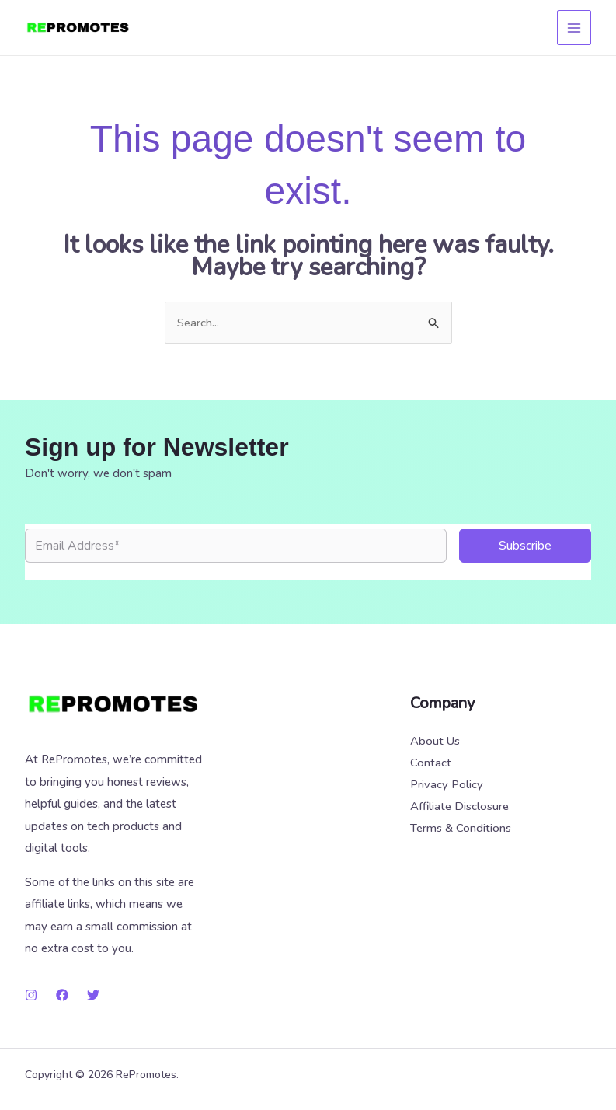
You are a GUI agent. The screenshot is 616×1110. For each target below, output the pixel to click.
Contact (430, 763)
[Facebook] (62, 995)
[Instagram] (31, 995)
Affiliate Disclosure (460, 807)
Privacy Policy (446, 786)
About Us (435, 741)
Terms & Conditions (460, 830)
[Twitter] (93, 995)
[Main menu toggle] (574, 27)
